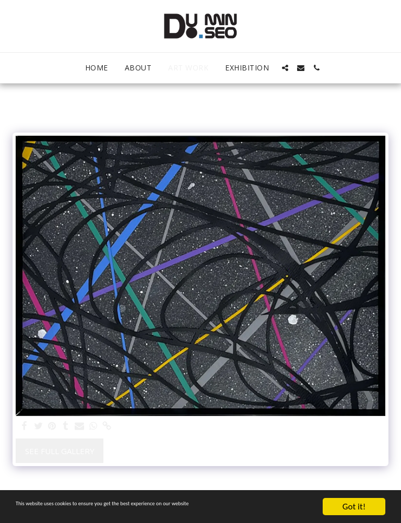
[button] (285, 68)
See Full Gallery (60, 451)
